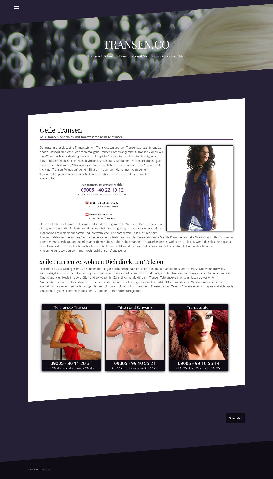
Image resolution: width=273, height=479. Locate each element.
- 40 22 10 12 (102, 189)
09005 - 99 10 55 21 (135, 363)
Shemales (235, 418)
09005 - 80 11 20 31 (71, 363)
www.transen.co (41, 469)
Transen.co (136, 42)
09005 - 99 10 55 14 (199, 363)
